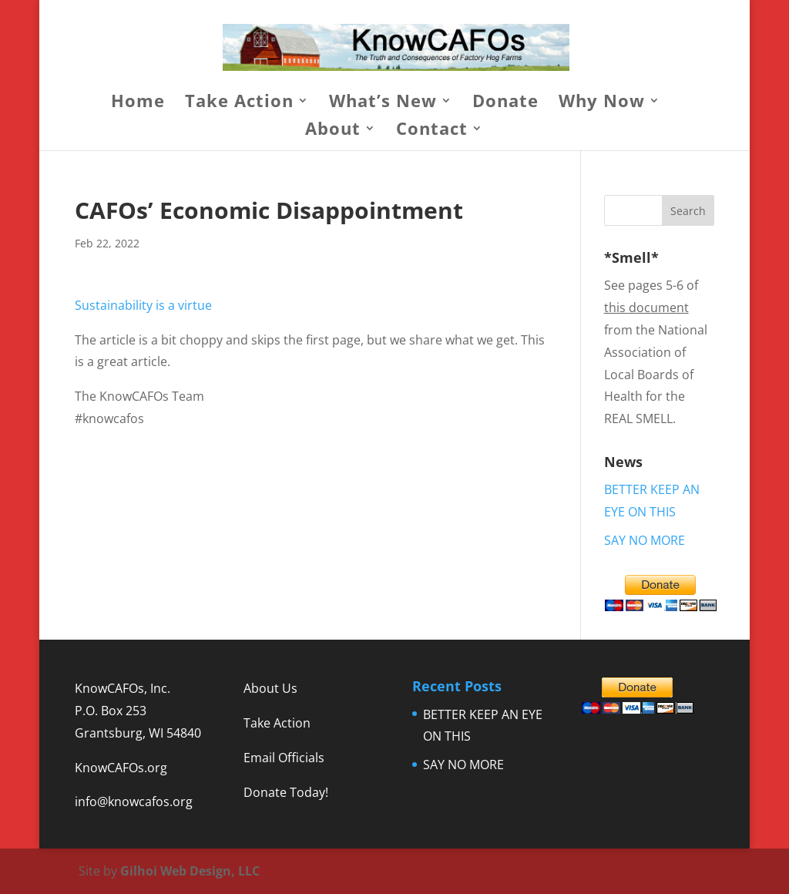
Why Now (602, 103)
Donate (505, 103)
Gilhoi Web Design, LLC (190, 870)
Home (138, 103)
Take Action (239, 103)
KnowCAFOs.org (121, 767)
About (333, 131)
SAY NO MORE (644, 540)
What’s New (383, 103)
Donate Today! (285, 792)
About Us (270, 688)
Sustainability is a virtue (143, 305)
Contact (432, 131)
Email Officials (283, 757)
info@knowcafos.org (134, 801)
